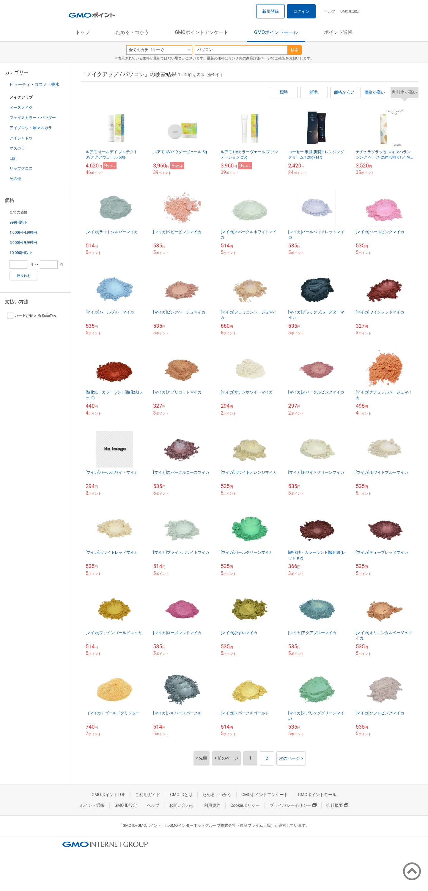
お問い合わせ (181, 805)
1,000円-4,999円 (23, 232)
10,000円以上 (21, 252)
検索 (294, 50)
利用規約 (212, 805)
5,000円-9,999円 (23, 242)
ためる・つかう (132, 32)
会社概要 (337, 805)
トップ (82, 32)
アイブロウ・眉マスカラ (31, 128)
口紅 (13, 158)
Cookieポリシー (245, 805)
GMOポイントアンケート (201, 32)
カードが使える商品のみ (32, 316)
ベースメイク (21, 107)
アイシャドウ (21, 138)
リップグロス (21, 168)
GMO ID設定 (350, 11)
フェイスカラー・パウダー (33, 117)
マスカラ (17, 148)
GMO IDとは (181, 794)
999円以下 (19, 222)
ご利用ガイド (147, 794)
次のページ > (291, 758)
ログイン (301, 11)
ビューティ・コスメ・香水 (34, 84)
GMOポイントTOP (108, 794)
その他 (15, 178)
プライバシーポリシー (293, 805)
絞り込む (24, 276)
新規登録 (270, 11)
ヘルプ (330, 11)
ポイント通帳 (338, 32)
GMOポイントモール (276, 32)
